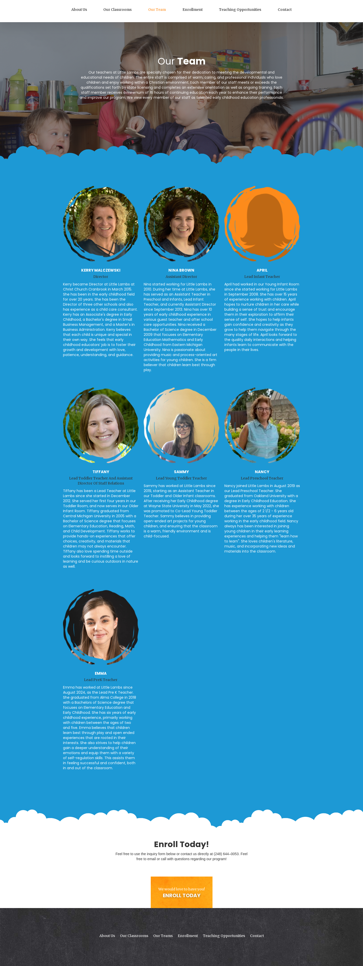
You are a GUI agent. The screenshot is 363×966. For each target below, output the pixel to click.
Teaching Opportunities (240, 9)
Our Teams (163, 935)
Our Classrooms (117, 9)
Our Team (157, 9)
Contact (285, 9)
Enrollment (193, 9)
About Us (79, 9)
